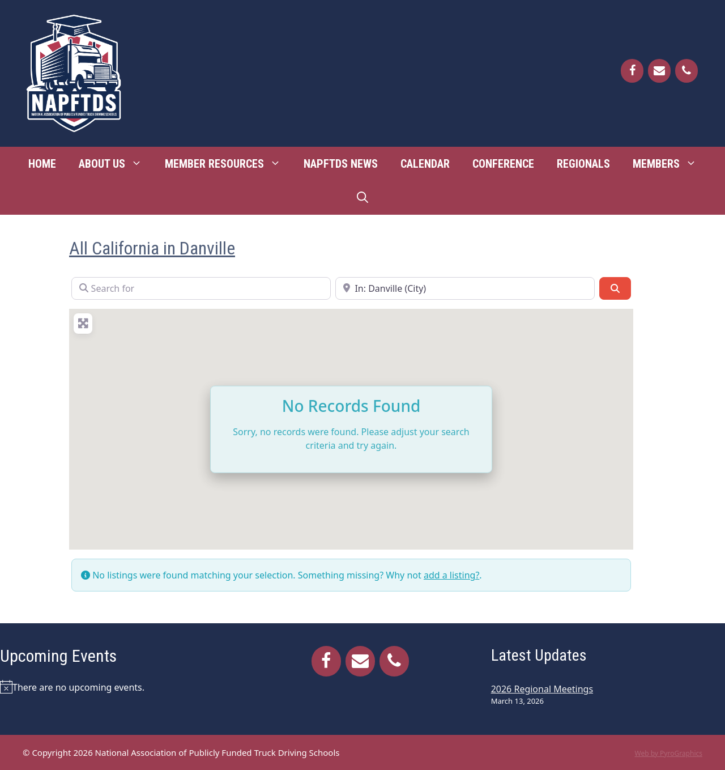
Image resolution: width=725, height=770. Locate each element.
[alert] (117, 687)
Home (42, 164)
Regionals (583, 164)
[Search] (615, 288)
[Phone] (686, 71)
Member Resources (228, 164)
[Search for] (201, 288)
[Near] (465, 288)
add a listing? (451, 575)
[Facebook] (632, 71)
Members (670, 164)
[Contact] (659, 71)
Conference (503, 164)
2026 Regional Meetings (542, 689)
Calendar (425, 164)
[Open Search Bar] (362, 198)
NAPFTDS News (341, 164)
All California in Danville (152, 248)
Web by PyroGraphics (668, 753)
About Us (116, 164)
